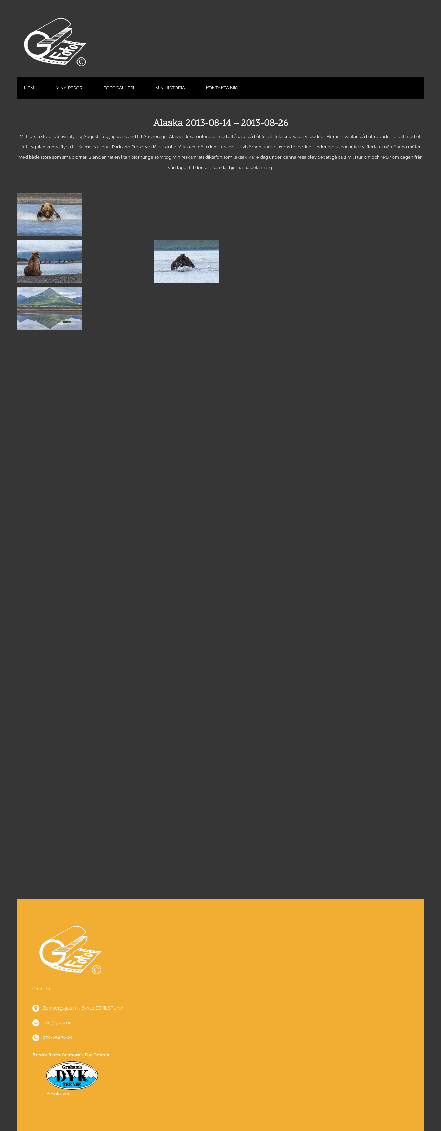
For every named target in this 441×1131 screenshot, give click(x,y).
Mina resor (68, 88)
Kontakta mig (222, 88)
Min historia (170, 88)
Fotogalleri (118, 88)
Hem (29, 88)
